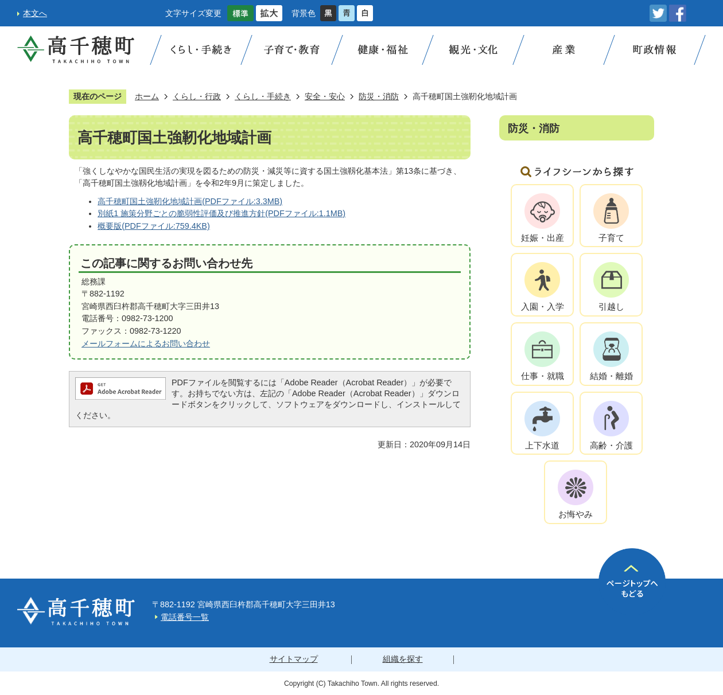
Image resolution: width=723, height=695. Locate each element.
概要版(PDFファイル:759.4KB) (154, 226)
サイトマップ (294, 658)
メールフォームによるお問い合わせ (145, 343)
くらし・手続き (263, 96)
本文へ (35, 13)
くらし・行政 (197, 96)
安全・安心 (325, 96)
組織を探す (403, 658)
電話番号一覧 (185, 617)
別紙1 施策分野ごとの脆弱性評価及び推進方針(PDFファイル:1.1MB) (221, 213)
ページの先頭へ (632, 581)
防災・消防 (379, 96)
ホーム (147, 96)
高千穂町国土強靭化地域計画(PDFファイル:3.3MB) (190, 201)
